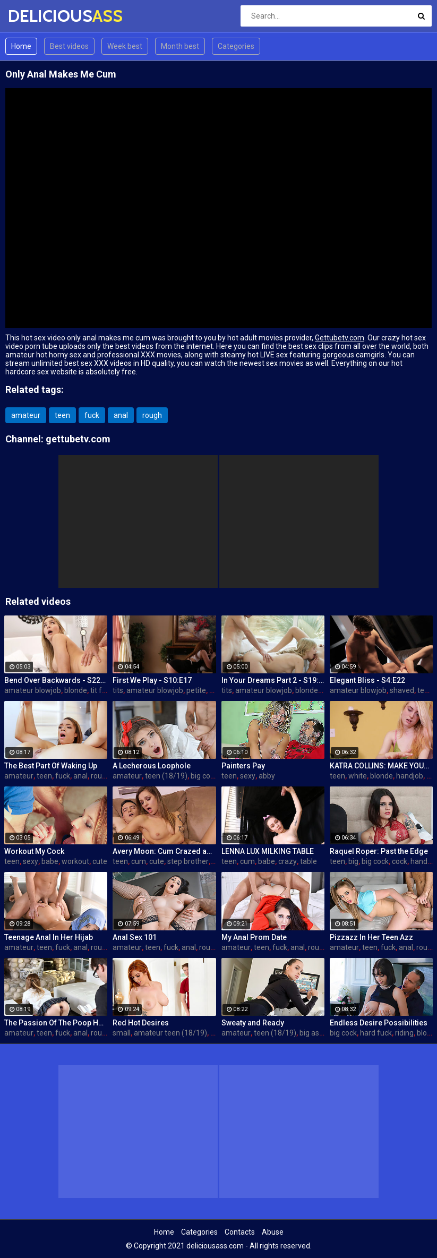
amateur (25, 415)
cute (99, 861)
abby (267, 776)
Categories (236, 46)
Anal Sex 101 (135, 937)
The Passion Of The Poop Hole (55, 1023)
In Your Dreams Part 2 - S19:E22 (272, 680)
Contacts (240, 1232)
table (308, 861)
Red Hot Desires (141, 1023)
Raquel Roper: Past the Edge (379, 851)
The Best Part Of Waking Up (50, 765)
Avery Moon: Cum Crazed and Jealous (164, 851)
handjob (409, 776)
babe (49, 861)
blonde (75, 690)
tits (118, 690)
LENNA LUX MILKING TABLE (267, 851)
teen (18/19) (166, 776)
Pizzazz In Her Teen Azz (371, 937)
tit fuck (102, 690)
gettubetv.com (78, 438)
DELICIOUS (36, 15)
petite (196, 690)
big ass (311, 1033)
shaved (402, 690)
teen (62, 415)
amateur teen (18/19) (170, 1033)
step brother (188, 861)
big (353, 861)
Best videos (69, 46)
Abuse (273, 1232)
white (357, 776)
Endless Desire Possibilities (378, 1023)
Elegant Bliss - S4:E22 (367, 680)
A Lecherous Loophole (152, 765)
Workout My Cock (34, 851)
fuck (91, 415)
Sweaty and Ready (252, 1023)
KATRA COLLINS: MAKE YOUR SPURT (381, 765)
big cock (204, 776)
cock (399, 861)
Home (21, 46)
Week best (124, 46)
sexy (247, 776)
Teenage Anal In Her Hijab (48, 937)
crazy (287, 861)
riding (404, 1033)
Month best (180, 46)
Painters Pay (243, 765)
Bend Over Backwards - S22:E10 (55, 680)
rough (152, 415)
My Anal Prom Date (254, 937)
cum (138, 861)
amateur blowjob (32, 690)
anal (121, 415)
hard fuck (376, 1033)
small (122, 1033)
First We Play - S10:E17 (152, 680)
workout (75, 861)
